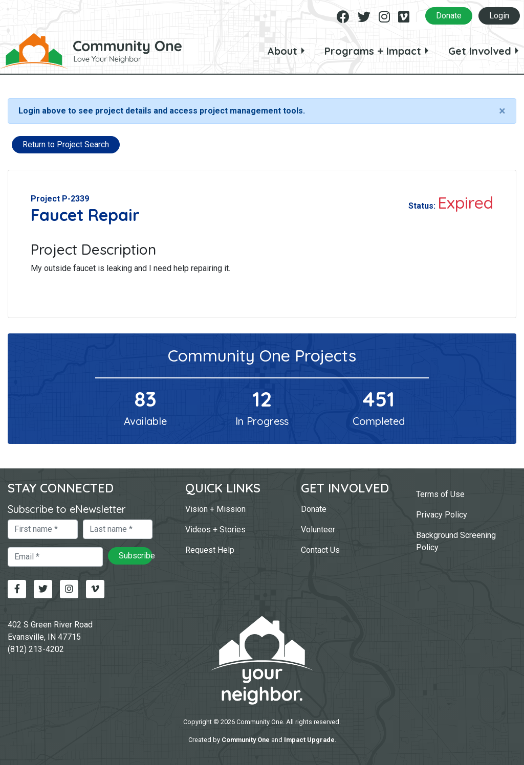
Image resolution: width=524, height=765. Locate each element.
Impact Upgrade (309, 740)
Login (499, 15)
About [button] (282, 50)
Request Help (209, 550)
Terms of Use (440, 494)
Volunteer (318, 529)
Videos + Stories (215, 529)
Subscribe (136, 555)
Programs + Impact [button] (372, 50)
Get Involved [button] (479, 50)
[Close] (502, 111)
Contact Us (320, 550)
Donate (449, 15)
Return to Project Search (66, 144)
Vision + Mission (215, 509)
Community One (246, 740)
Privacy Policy (441, 515)
